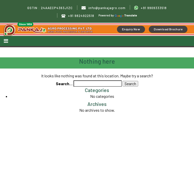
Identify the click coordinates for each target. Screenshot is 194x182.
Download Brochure (168, 29)
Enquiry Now (131, 29)
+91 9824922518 (77, 16)
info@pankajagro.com (103, 8)
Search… (64, 84)
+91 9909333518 (150, 8)
